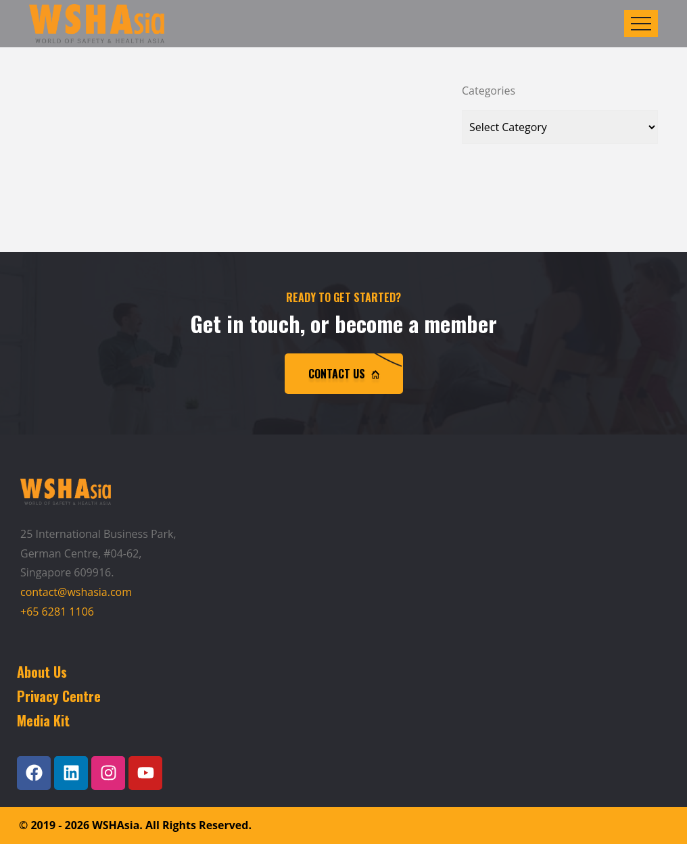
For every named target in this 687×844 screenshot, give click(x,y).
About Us (42, 672)
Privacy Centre (59, 696)
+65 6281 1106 (57, 611)
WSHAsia (115, 825)
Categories (488, 90)
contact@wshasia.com (76, 592)
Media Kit (43, 720)
